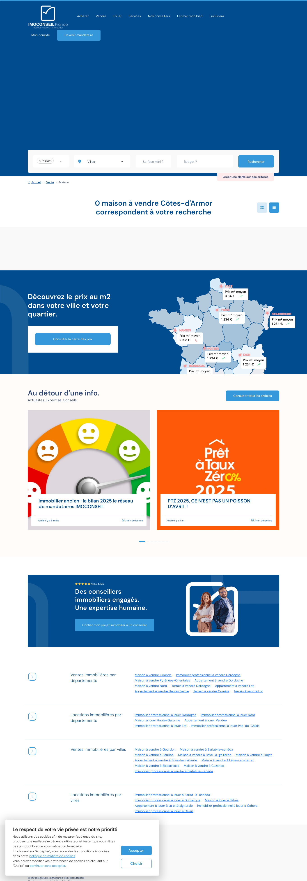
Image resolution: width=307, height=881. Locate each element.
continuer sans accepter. (48, 866)
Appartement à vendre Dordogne (219, 680)
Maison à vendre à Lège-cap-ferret (228, 760)
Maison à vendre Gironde (153, 675)
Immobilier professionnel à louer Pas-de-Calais (225, 726)
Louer (117, 16)
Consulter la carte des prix (72, 339)
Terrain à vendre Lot (248, 691)
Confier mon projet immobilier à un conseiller (114, 625)
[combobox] (51, 161)
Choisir (136, 863)
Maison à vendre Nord (151, 686)
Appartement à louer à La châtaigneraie (164, 806)
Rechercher (256, 162)
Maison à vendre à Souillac (154, 755)
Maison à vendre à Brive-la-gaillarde (204, 755)
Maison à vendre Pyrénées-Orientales (162, 680)
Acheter (83, 16)
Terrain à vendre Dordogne (191, 686)
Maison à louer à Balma (221, 800)
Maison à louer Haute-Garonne (157, 720)
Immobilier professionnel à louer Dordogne (165, 715)
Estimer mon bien (189, 16)
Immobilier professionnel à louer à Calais (164, 811)
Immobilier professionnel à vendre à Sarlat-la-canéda (174, 771)
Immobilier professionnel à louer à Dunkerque (167, 800)
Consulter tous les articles (252, 396)
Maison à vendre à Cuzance (204, 766)
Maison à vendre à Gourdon (155, 749)
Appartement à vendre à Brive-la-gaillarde (166, 760)
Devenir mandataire (78, 35)
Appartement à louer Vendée (206, 720)
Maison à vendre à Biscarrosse (157, 766)
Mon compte (40, 35)
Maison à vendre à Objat (254, 755)
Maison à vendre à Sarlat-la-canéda (206, 749)
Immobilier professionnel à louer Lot (160, 726)
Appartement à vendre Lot (234, 686)
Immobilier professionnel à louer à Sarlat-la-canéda (172, 795)
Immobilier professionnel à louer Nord (228, 715)
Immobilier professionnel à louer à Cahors (227, 806)
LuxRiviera (217, 16)
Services (135, 16)
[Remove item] (40, 161)
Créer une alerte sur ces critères (245, 177)
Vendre (101, 16)
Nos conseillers (159, 16)
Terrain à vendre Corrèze (211, 691)
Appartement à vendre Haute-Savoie (162, 691)
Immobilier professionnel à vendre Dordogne (208, 675)
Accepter (136, 850)
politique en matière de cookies (52, 856)
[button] (142, 541)
